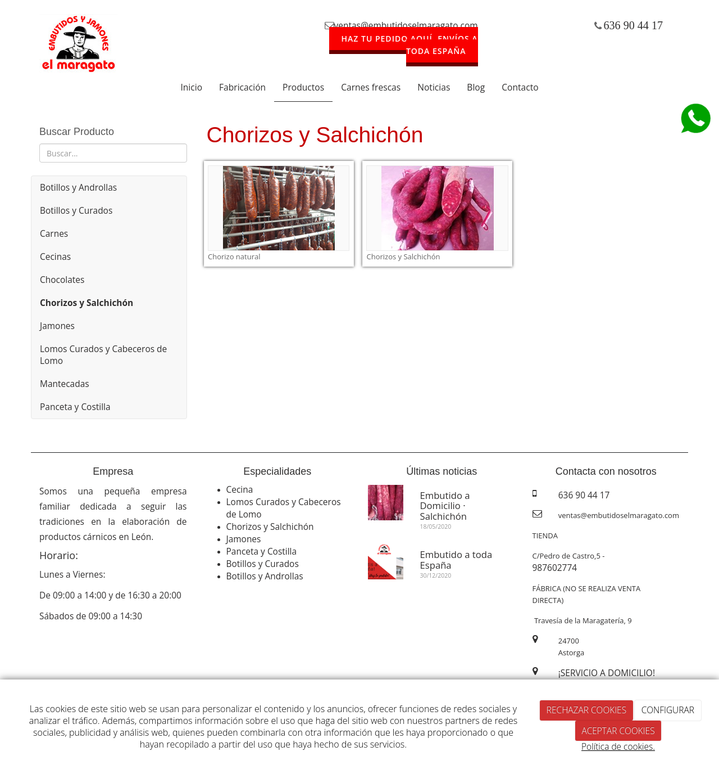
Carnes (54, 233)
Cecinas (55, 256)
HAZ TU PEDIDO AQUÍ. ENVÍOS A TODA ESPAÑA (410, 44)
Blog (476, 87)
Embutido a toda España (456, 559)
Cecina (239, 489)
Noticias (433, 87)
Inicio (191, 87)
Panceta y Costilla (75, 406)
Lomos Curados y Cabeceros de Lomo (103, 355)
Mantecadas (64, 383)
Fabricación (242, 87)
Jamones (57, 326)
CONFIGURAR (667, 710)
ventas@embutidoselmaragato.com (406, 25)
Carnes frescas (371, 87)
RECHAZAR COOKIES (586, 710)
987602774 (555, 567)
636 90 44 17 (633, 25)
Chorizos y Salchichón (270, 526)
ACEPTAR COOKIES (617, 730)
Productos (303, 87)
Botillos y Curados (76, 210)
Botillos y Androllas (78, 187)
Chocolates (62, 279)
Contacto (520, 87)
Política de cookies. (618, 746)
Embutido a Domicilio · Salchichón (445, 506)
